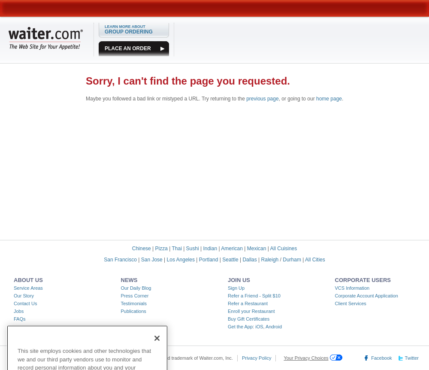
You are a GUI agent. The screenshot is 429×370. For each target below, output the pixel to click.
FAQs (20, 318)
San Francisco (120, 260)
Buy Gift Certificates (248, 318)
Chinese (141, 249)
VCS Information (352, 288)
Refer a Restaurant (248, 303)
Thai (176, 249)
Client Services (350, 303)
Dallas (249, 260)
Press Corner (135, 295)
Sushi (192, 249)
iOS (259, 326)
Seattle (230, 260)
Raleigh (270, 260)
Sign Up (236, 288)
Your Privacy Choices (306, 358)
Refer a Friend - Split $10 (254, 295)
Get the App (240, 326)
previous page (262, 99)
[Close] (157, 343)
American (232, 249)
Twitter (412, 358)
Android (274, 326)
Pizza (161, 249)
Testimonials (134, 303)
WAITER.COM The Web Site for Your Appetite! (46, 38)
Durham (292, 260)
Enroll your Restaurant (251, 311)
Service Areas (28, 288)
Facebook (381, 358)
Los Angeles (181, 260)
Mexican (256, 249)
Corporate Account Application (366, 295)
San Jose (152, 260)
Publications (133, 311)
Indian (210, 249)
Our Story (24, 295)
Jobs (19, 311)
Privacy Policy (256, 358)
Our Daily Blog (136, 288)
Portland (208, 260)
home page (329, 99)
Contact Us (25, 303)
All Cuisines (283, 249)
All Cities (315, 260)
